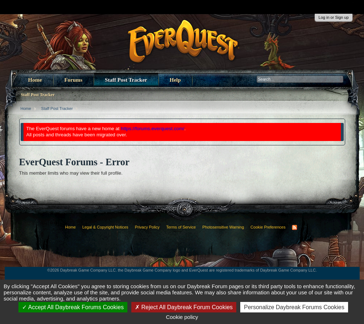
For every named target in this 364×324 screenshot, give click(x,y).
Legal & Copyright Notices (105, 227)
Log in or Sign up (333, 17)
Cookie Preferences (267, 227)
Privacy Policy (147, 227)
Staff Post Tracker (126, 80)
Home (35, 80)
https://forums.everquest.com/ (153, 128)
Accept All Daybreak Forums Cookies (73, 307)
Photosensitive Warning (223, 227)
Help (175, 80)
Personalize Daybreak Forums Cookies (294, 307)
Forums (73, 80)
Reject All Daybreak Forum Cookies (184, 307)
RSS (294, 227)
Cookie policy (182, 317)
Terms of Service (181, 227)
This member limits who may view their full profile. (71, 173)
